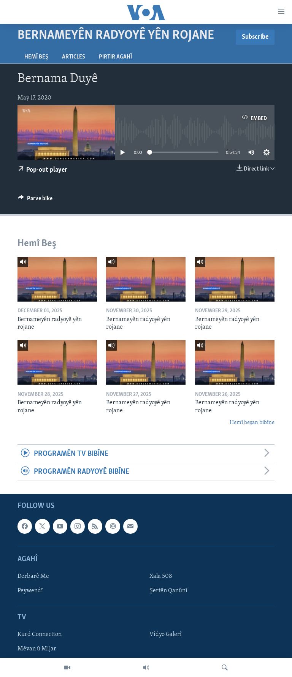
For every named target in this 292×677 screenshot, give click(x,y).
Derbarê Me (33, 576)
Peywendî (30, 591)
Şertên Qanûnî (168, 591)
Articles (73, 57)
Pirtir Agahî (115, 57)
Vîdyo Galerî (165, 635)
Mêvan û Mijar (36, 649)
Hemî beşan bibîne (252, 422)
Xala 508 (160, 576)
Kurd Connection (39, 635)
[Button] (35, 200)
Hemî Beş (36, 57)
